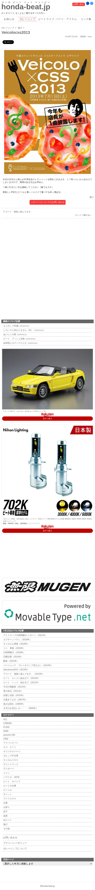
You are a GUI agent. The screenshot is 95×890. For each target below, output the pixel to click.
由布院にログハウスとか (20, 343)
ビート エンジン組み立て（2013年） (21, 678)
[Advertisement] (47, 249)
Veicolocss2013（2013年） (16, 669)
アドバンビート (10, 743)
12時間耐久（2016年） (14, 652)
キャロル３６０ (10, 760)
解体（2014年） (11, 661)
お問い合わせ (10, 837)
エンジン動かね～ (84, 215)
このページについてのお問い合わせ (48, 202)
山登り (6, 807)
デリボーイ (8, 768)
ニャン (6, 773)
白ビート (7, 820)
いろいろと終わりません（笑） (23, 330)
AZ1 (5, 719)
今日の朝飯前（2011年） (15, 687)
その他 (6, 829)
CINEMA (7, 723)
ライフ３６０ (9, 798)
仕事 (5, 803)
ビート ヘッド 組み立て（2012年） (21, 682)
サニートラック (10, 764)
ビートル (7, 790)
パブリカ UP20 (11, 777)
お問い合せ (78, 4)
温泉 (5, 816)
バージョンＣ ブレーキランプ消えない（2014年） (28, 665)
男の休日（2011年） (13, 691)
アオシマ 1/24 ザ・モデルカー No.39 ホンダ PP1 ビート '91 (24, 411)
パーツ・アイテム (66, 19)
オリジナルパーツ (11, 751)
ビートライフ (46, 19)
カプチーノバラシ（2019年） (17, 639)
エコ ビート (9, 747)
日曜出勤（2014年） (13, 657)
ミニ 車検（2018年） (14, 648)
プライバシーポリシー (15, 843)
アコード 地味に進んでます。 (17, 212)
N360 (5, 731)
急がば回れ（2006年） (14, 704)
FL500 (6, 727)
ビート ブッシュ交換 (19, 339)
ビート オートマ (11, 781)
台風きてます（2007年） (15, 699)
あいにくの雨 (15, 334)
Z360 (5, 739)
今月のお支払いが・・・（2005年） (20, 708)
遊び (20, 28)
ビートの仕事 (9, 786)
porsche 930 (9, 735)
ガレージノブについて (15, 848)
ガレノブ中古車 (10, 756)
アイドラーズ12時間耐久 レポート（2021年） (25, 635)
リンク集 (86, 19)
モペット (7, 794)
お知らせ (9, 19)
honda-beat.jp (48, 886)
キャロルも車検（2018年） (16, 644)
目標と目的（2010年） (14, 695)
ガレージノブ (27, 19)
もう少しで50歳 (16, 326)
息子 (5, 811)
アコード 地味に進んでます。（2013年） (23, 674)
